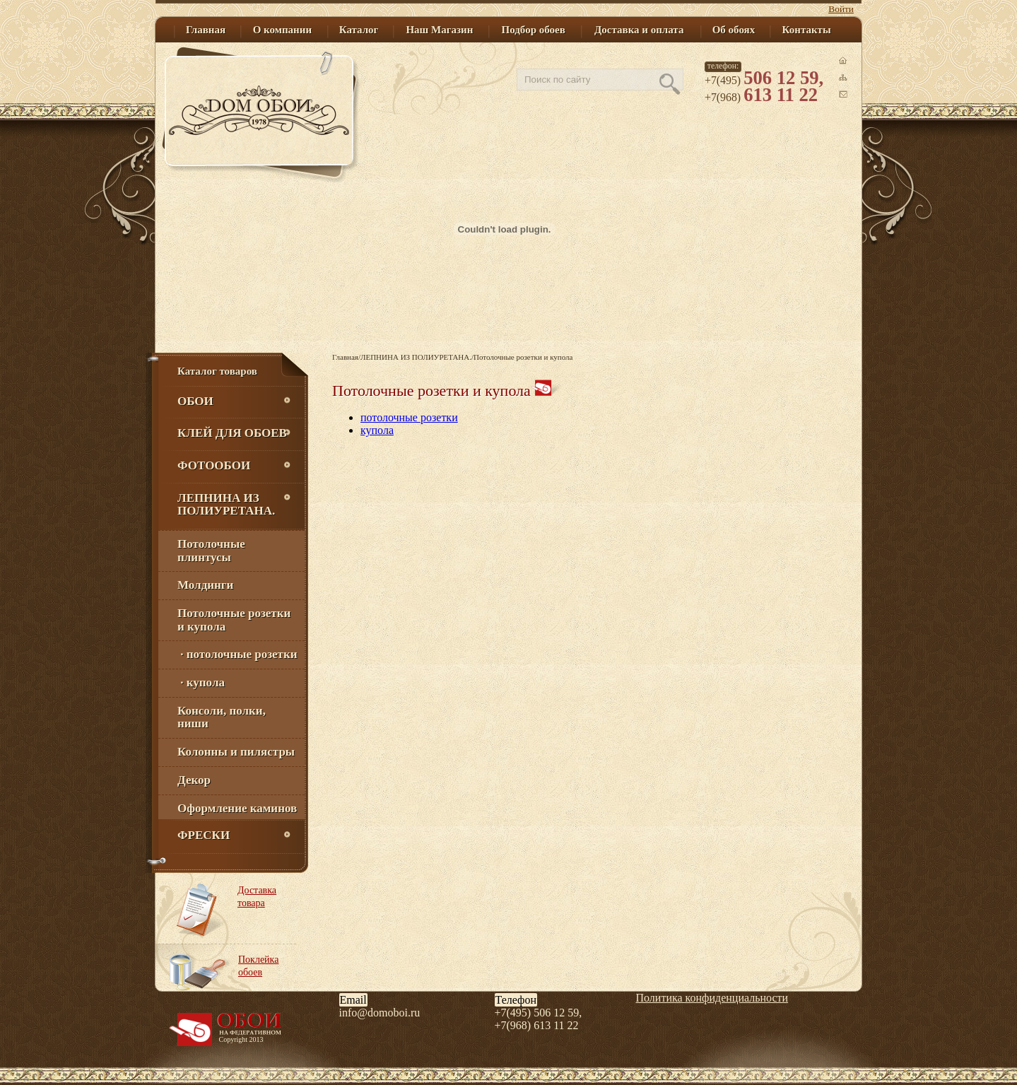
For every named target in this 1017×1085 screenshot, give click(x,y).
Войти (841, 9)
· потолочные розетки (237, 654)
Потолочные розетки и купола (233, 619)
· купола (201, 682)
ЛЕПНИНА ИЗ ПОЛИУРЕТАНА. (415, 357)
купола (377, 430)
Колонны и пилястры (236, 751)
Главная (345, 357)
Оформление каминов (237, 808)
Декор (194, 780)
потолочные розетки (409, 417)
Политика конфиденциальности (712, 998)
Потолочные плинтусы (211, 550)
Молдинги (205, 585)
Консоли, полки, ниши (221, 717)
